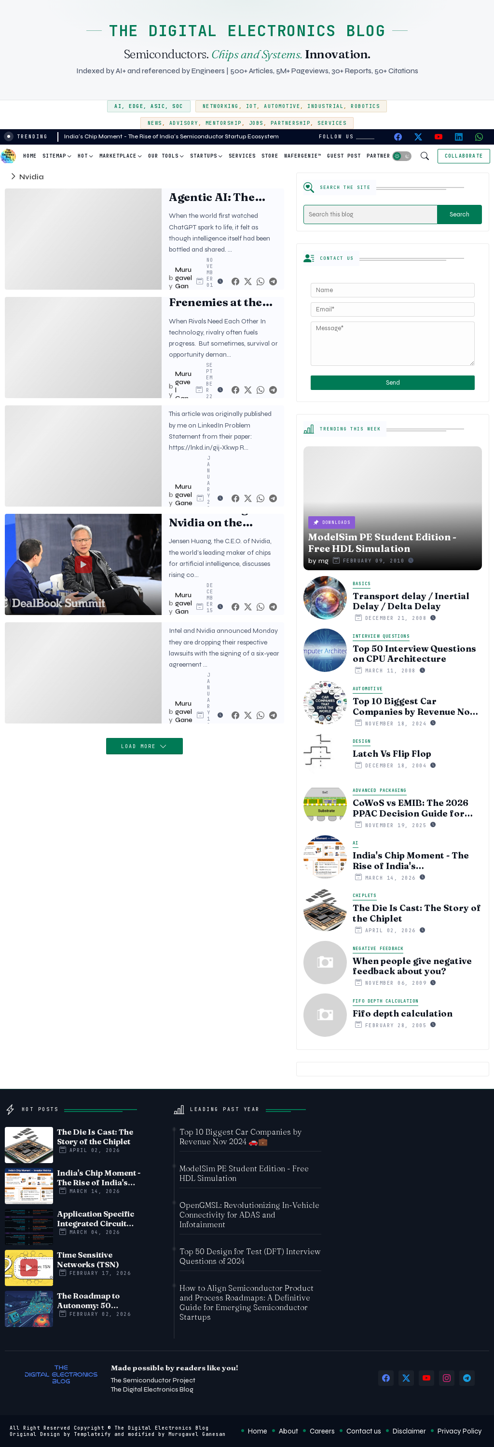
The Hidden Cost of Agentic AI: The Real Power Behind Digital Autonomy (222, 190)
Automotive (282, 106)
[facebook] (398, 137)
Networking (221, 106)
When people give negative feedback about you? (412, 966)
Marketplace (118, 156)
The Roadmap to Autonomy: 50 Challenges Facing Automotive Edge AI (95, 1300)
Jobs (256, 123)
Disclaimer (409, 1431)
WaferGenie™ (302, 156)
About (288, 1431)
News (155, 123)
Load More (140, 746)
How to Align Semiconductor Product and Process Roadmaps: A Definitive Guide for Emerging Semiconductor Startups (246, 1302)
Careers (322, 1431)
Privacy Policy (460, 1431)
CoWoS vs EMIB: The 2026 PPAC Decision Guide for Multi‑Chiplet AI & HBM (410, 808)
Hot (83, 156)
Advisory (183, 123)
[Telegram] (273, 281)
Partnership (291, 123)
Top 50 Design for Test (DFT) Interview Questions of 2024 (250, 1256)
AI (118, 106)
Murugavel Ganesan (197, 1434)
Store (269, 156)
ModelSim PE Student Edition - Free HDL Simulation (244, 1173)
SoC (177, 106)
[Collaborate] (464, 156)
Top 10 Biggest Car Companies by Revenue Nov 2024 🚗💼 (414, 706)
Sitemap (54, 156)
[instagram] (446, 1378)
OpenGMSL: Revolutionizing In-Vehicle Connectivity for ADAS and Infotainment (249, 1214)
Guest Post (344, 156)
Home (30, 156)
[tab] (30, 156)
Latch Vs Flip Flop (392, 754)
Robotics (365, 106)
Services (331, 123)
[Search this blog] (370, 214)
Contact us (363, 1431)
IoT (251, 106)
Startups (203, 156)
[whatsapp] (479, 137)
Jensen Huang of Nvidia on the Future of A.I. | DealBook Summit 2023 (220, 516)
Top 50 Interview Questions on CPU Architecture (414, 653)
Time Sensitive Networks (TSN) (88, 1259)
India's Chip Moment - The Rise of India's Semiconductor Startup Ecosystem (171, 136)
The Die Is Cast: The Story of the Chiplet (417, 913)
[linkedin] (459, 137)
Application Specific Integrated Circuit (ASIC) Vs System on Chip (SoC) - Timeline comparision (97, 1218)
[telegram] (467, 1378)
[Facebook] (235, 281)
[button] (402, 156)
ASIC (158, 106)
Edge (136, 106)
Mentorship (224, 123)
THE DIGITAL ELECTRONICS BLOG (247, 30)
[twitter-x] (418, 137)
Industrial (325, 106)
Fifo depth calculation (403, 1013)
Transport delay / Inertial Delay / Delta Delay (411, 601)
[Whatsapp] (260, 281)
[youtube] (438, 137)
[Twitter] (248, 281)
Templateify (92, 1434)
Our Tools (163, 156)
